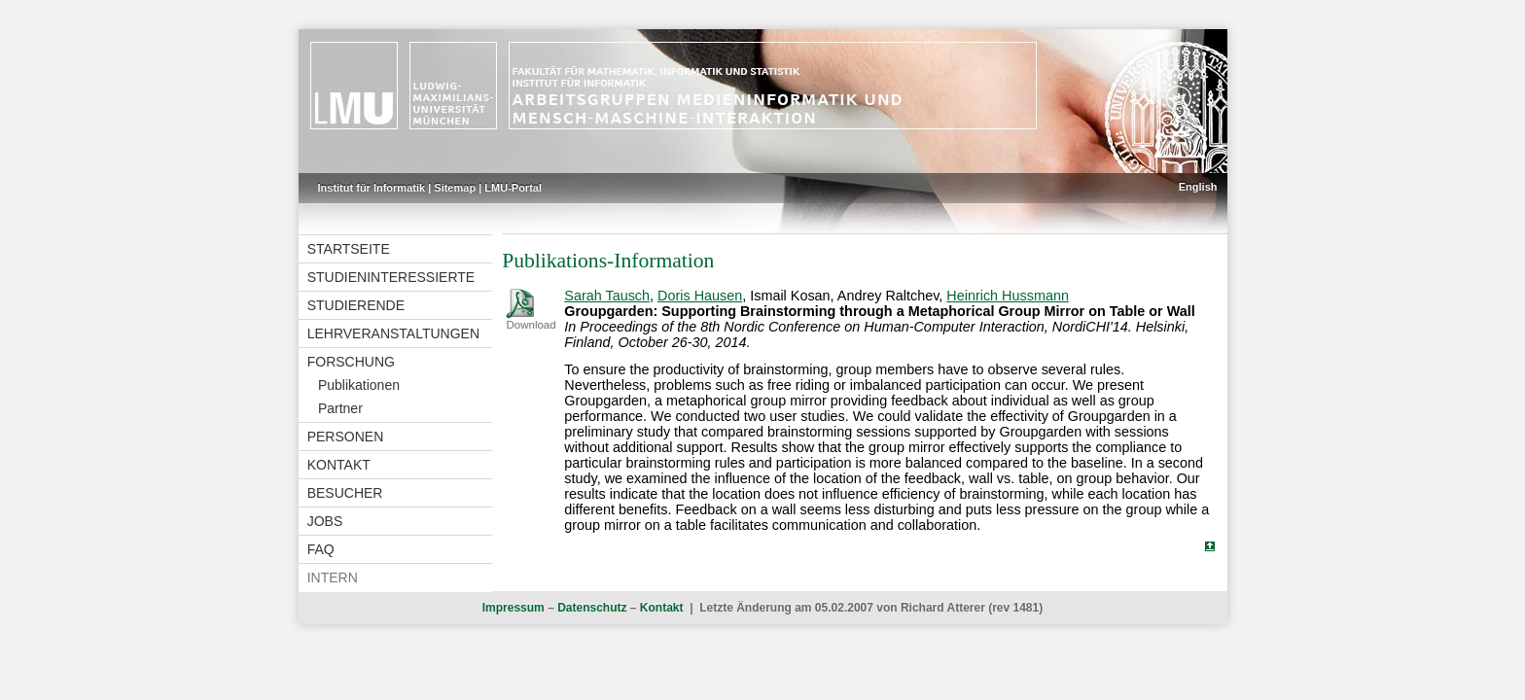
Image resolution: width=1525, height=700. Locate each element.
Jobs (325, 521)
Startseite (348, 249)
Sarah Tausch (607, 295)
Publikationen (359, 385)
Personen (345, 436)
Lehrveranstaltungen (393, 333)
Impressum (513, 607)
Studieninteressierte (391, 277)
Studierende (356, 305)
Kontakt (339, 464)
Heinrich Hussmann (1007, 295)
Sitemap (455, 187)
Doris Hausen (699, 295)
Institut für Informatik (372, 187)
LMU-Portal (513, 187)
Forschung (351, 361)
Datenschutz (591, 607)
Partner (340, 408)
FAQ (321, 549)
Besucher (345, 493)
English (1198, 186)
